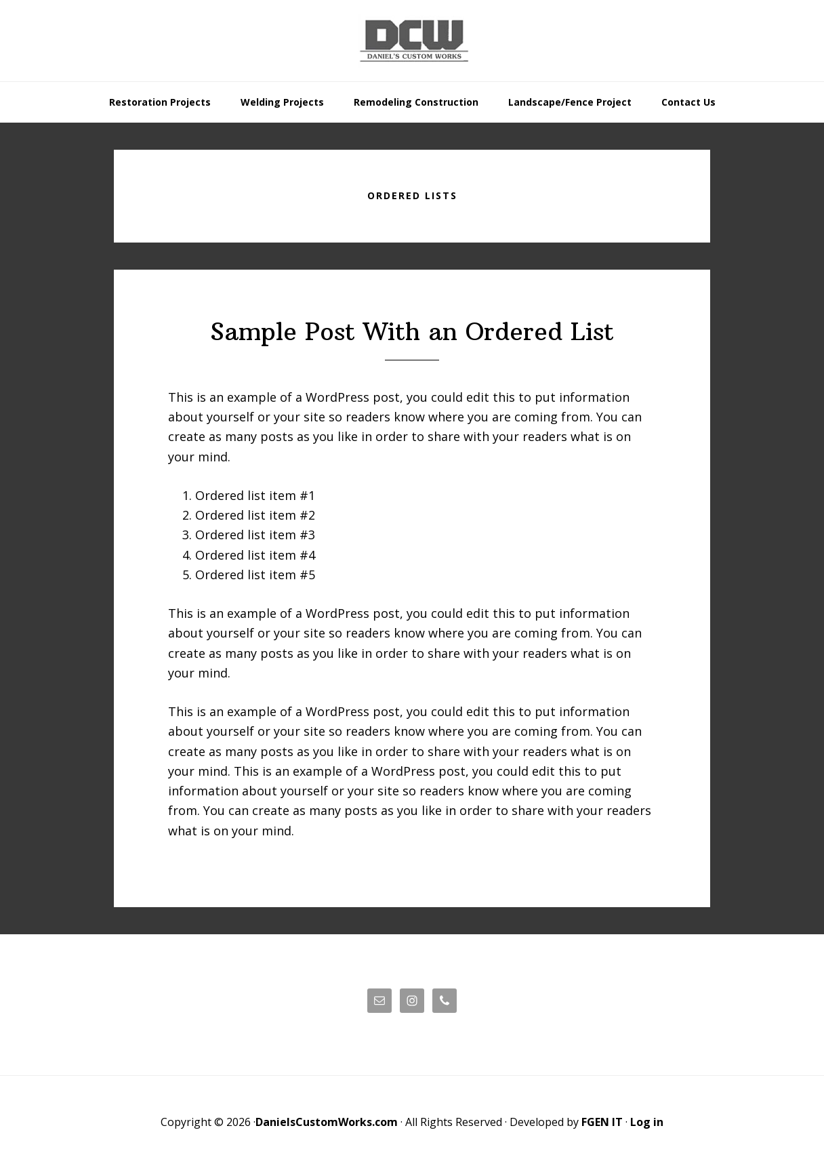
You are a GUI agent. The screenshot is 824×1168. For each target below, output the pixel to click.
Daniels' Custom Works (412, 41)
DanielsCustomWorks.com (326, 1121)
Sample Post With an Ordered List (412, 331)
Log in (646, 1121)
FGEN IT (602, 1121)
